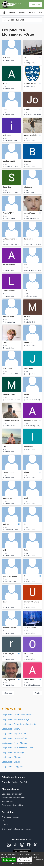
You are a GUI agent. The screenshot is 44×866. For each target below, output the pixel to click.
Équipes (12, 12)
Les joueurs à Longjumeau (13, 766)
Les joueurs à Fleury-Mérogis (14, 743)
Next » (37, 693)
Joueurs (22, 12)
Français (6, 782)
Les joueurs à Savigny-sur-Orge (15, 719)
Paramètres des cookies (12, 805)
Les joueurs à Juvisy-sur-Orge (14, 738)
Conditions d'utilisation (12, 794)
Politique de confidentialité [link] (22, 863)
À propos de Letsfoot (11, 817)
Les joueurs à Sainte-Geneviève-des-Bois (19, 724)
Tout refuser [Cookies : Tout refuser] (39, 860)
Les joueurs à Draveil (11, 762)
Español (23, 782)
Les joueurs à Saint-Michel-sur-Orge (17, 747)
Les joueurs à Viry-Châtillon (14, 733)
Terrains (32, 12)
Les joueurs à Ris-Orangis (13, 752)
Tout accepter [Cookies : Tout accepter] (9, 860)
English (14, 782)
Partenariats (7, 801)
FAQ (3, 820)
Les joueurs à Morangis (12, 757)
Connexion (35, 4)
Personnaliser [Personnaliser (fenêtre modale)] (25, 860)
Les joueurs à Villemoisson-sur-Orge (18, 714)
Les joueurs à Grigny (11, 729)
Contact (5, 824)
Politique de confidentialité (13, 797)
